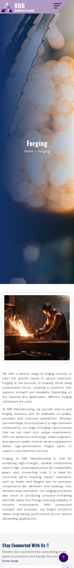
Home (29, 151)
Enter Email (10, 561)
